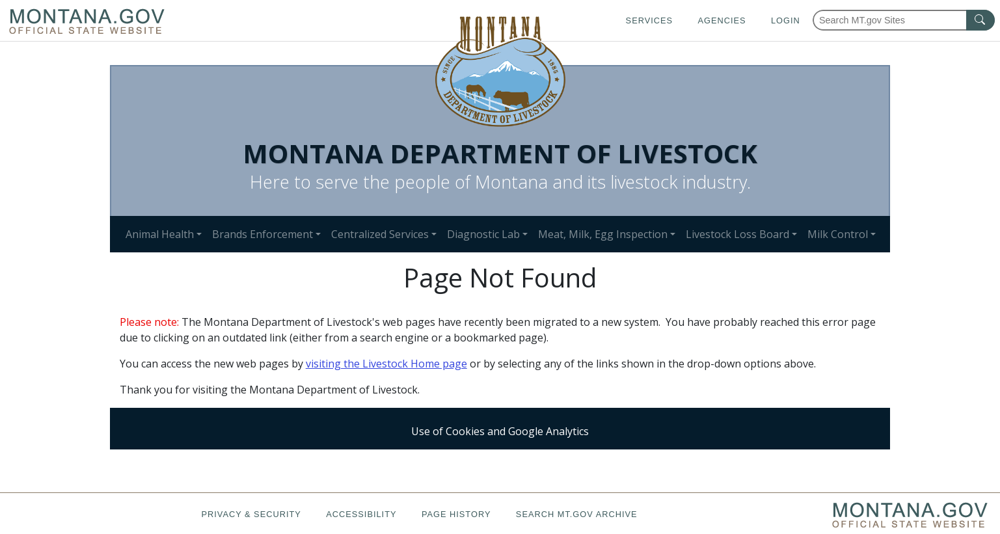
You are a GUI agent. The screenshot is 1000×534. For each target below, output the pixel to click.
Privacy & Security (251, 514)
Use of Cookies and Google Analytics (500, 431)
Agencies (721, 20)
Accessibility (361, 514)
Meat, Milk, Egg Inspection (603, 234)
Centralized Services (380, 234)
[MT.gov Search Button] (980, 20)
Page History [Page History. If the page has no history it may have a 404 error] (456, 514)
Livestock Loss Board (737, 234)
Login (785, 20)
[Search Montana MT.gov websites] (904, 20)
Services (649, 20)
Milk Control (837, 234)
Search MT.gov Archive (577, 514)
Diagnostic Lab (483, 234)
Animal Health (160, 234)
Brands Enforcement (262, 234)
